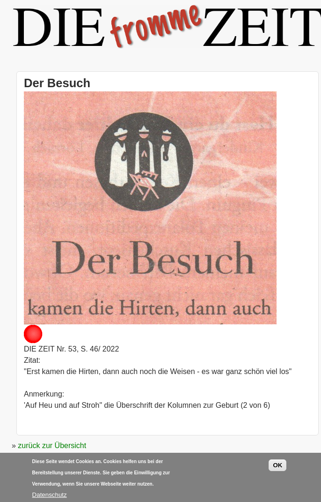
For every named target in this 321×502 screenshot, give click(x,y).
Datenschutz (49, 497)
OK (277, 467)
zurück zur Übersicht (52, 446)
